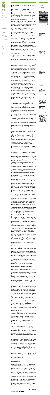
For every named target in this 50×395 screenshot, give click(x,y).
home (3, 25)
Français (6, 39)
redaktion (3, 27)
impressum (4, 31)
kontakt (3, 32)
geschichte (4, 28)
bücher (5, 15)
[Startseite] (3, 10)
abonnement (6, 13)
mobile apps (6, 17)
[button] (24, 391)
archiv (5, 19)
